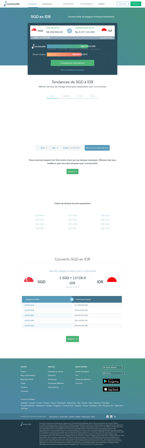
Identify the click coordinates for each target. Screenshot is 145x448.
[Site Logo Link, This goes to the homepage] (15, 3)
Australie (24, 403)
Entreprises (47, 4)
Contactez (24, 391)
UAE (99, 406)
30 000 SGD (29, 315)
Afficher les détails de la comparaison (72, 70)
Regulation (78, 416)
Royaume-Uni (108, 406)
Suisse (85, 406)
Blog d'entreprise (27, 379)
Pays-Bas (105, 403)
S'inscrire (135, 4)
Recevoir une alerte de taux (97, 148)
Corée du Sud (68, 406)
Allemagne (61, 403)
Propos (23, 371)
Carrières (24, 387)
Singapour (57, 406)
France (53, 403)
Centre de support (82, 371)
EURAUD (40, 215)
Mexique (97, 403)
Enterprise (52, 375)
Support (102, 4)
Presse (23, 383)
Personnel (33, 4)
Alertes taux (52, 379)
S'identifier (123, 4)
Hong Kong (71, 403)
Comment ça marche (55, 371)
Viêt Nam (24, 408)
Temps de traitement (82, 379)
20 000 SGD (29, 310)
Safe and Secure (85, 416)
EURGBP (40, 228)
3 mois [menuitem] (92, 96)
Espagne (78, 406)
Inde (78, 403)
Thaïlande (93, 406)
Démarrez (72, 171)
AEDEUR (105, 215)
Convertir (78, 383)
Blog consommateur (28, 375)
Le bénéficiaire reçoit (84, 28)
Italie (90, 403)
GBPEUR (105, 220)
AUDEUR (105, 228)
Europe (46, 403)
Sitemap (93, 416)
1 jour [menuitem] (52, 96)
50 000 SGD (29, 326)
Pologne (49, 406)
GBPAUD (72, 224)
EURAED (72, 228)
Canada (32, 403)
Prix (76, 375)
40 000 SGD (29, 320)
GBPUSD (72, 220)
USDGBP (40, 224)
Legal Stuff (71, 416)
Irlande (84, 403)
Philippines (40, 406)
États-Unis (119, 406)
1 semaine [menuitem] (66, 96)
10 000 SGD (29, 305)
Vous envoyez (52, 28)
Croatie (39, 403)
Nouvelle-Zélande (27, 406)
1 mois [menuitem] (79, 96)
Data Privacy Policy (53, 416)
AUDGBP (72, 215)
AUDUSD (105, 224)
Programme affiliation (56, 383)
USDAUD (40, 220)
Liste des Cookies (63, 416)
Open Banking (53, 387)
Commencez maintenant (72, 62)
